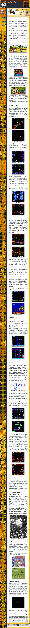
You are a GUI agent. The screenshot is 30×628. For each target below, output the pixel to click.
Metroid (14, 27)
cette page (23, 617)
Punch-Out (24, 27)
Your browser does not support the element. (18, 620)
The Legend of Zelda (19, 27)
